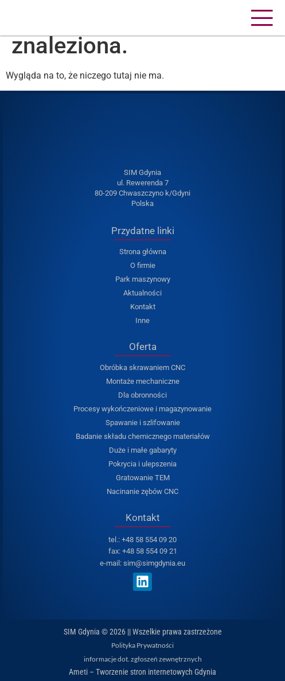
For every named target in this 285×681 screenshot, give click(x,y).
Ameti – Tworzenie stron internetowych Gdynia (142, 671)
